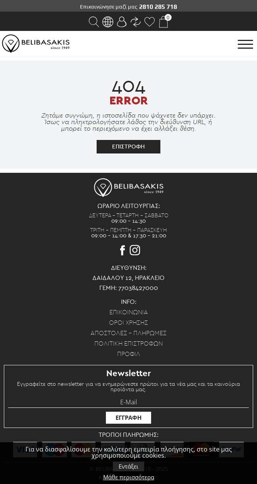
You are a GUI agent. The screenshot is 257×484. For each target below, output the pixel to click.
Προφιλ (128, 354)
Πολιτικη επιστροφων (128, 344)
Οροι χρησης (128, 323)
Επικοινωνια (128, 312)
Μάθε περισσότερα (128, 477)
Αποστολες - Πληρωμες (128, 333)
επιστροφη (128, 146)
